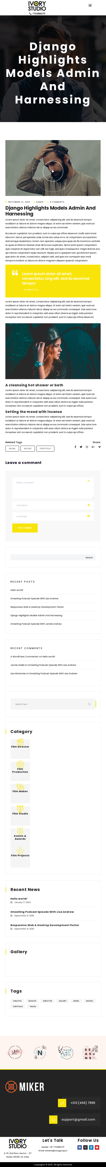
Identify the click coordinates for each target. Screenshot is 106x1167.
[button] (90, 5)
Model (12, 448)
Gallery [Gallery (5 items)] (62, 1001)
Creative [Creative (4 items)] (17, 1001)
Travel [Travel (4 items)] (33, 1006)
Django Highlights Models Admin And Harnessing (36, 615)
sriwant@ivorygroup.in (56, 1150)
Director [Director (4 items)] (47, 1001)
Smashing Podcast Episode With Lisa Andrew (34, 598)
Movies (27, 448)
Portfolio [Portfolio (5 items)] (18, 1006)
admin (39, 202)
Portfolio (45, 448)
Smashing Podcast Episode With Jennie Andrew (36, 623)
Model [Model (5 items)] (76, 1001)
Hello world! (16, 590)
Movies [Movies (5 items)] (89, 1001)
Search (89, 557)
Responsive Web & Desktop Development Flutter (37, 607)
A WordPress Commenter (24, 656)
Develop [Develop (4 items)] (32, 1001)
